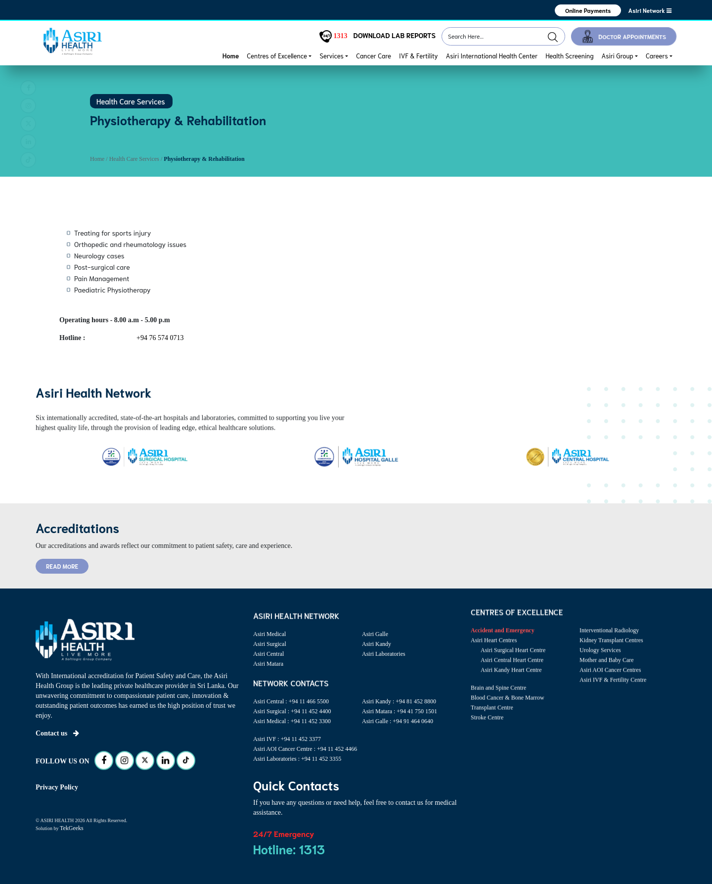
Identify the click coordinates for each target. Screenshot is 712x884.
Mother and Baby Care (606, 671)
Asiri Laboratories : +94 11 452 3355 (297, 758)
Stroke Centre (487, 728)
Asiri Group (617, 55)
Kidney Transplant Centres (611, 651)
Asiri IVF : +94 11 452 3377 (287, 739)
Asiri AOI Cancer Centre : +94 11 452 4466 (305, 748)
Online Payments (588, 10)
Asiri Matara (268, 663)
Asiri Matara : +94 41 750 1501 (399, 711)
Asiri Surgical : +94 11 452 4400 (292, 711)
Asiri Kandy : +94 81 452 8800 (399, 701)
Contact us (57, 733)
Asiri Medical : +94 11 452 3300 (292, 721)
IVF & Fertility (418, 55)
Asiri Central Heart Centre (512, 671)
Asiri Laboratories (383, 653)
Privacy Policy (57, 787)
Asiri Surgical (269, 643)
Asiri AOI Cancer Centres (610, 681)
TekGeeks (72, 828)
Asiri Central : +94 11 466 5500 (291, 701)
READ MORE (62, 566)
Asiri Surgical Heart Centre (513, 661)
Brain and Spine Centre (498, 698)
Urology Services (600, 661)
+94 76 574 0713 (159, 338)
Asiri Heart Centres (494, 651)
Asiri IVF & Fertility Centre (612, 691)
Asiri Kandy (376, 643)
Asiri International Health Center (492, 55)
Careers (657, 55)
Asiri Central (268, 653)
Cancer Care (373, 55)
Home (230, 55)
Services (331, 55)
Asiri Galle (375, 634)
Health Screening (569, 55)
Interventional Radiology (609, 641)
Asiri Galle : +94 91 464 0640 (397, 721)
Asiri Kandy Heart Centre (511, 681)
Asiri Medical (269, 634)
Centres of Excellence (277, 55)
